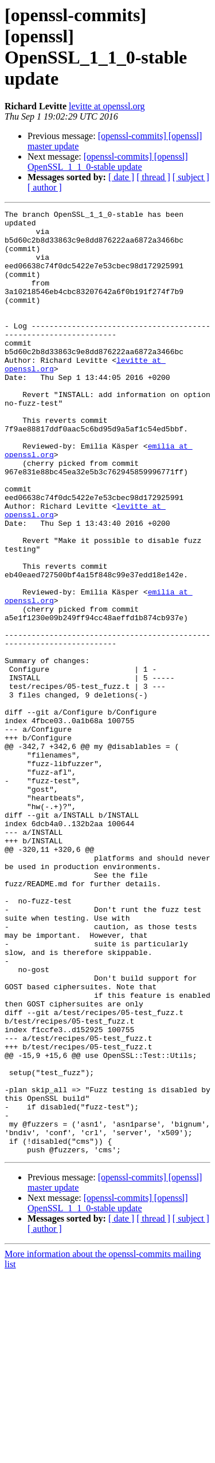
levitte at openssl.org (107, 106)
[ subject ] (191, 177)
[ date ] (121, 177)
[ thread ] (153, 177)
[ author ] (45, 187)
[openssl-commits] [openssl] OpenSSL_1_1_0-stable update (108, 162)
